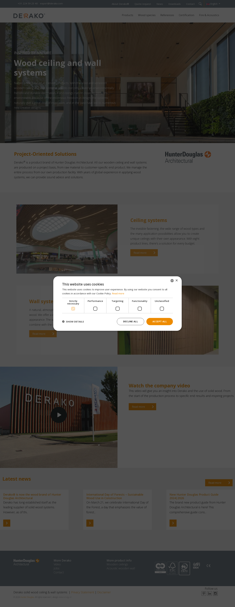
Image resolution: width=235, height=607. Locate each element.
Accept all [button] (159, 321)
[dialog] (117, 303)
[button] (73, 321)
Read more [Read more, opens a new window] (118, 293)
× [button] (176, 280)
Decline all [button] (130, 321)
